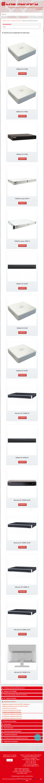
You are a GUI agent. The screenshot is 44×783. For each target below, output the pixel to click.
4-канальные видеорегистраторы (11, 710)
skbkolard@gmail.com (33, 766)
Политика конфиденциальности (22, 772)
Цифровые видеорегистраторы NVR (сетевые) (15, 706)
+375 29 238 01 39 (27, 759)
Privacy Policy (36, 779)
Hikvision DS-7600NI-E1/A (22, 672)
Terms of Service (20, 780)
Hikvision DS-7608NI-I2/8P (22, 630)
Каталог (8, 20)
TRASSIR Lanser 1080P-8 (22, 241)
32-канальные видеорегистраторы (12, 718)
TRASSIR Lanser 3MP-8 (22, 198)
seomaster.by (29, 776)
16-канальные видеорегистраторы (12, 714)
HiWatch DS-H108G (22, 69)
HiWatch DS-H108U (22, 154)
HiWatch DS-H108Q (22, 112)
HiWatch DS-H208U (22, 284)
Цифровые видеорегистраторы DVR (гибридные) (16, 704)
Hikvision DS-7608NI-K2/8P (22, 543)
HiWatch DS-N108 (22, 328)
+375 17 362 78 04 (31, 763)
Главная (4, 20)
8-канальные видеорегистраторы (11, 712)
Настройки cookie (22, 773)
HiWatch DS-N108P (22, 371)
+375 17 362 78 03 (31, 761)
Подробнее (22, 73)
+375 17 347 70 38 (29, 764)
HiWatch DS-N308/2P (22, 457)
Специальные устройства (9, 708)
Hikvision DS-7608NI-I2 (22, 587)
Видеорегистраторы (16, 20)
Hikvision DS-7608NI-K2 (22, 413)
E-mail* (10, 760)
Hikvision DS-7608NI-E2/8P (22, 500)
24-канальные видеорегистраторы (12, 716)
